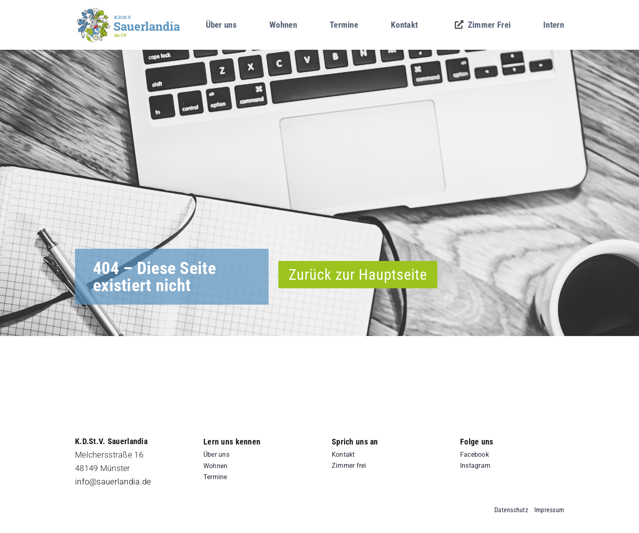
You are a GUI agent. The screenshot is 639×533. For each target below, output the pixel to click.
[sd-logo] (129, 10)
